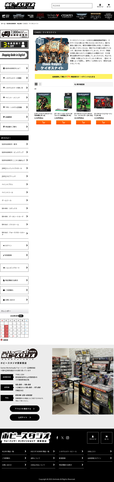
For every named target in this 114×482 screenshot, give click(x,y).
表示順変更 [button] (79, 84)
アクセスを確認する (25, 411)
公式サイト (24, 419)
